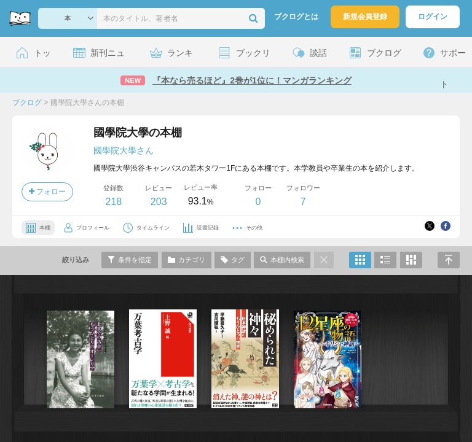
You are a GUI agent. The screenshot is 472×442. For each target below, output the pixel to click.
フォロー (47, 191)
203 (159, 201)
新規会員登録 (365, 16)
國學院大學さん (123, 150)
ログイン (432, 16)
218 (113, 201)
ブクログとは (296, 16)
